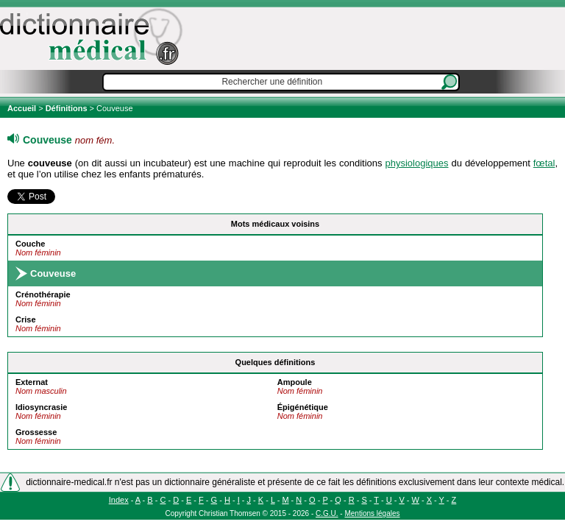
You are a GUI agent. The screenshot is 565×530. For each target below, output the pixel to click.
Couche (30, 243)
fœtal (544, 163)
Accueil (22, 108)
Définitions (67, 108)
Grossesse (36, 432)
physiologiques (417, 163)
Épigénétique (302, 407)
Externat (31, 382)
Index (119, 499)
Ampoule (294, 382)
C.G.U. (327, 513)
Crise (25, 319)
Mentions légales (371, 513)
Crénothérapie (43, 294)
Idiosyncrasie (41, 407)
